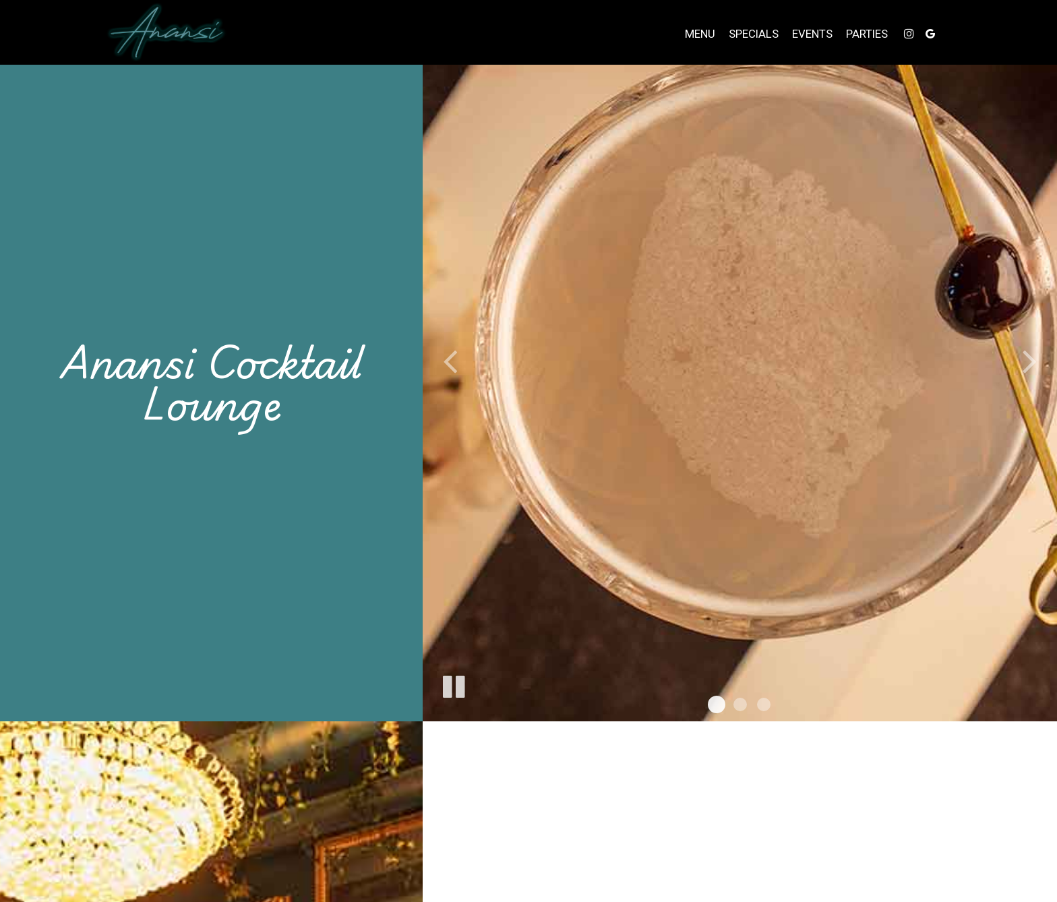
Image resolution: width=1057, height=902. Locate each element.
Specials (754, 33)
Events (812, 33)
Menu (700, 33)
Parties (867, 33)
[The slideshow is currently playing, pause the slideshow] (453, 684)
